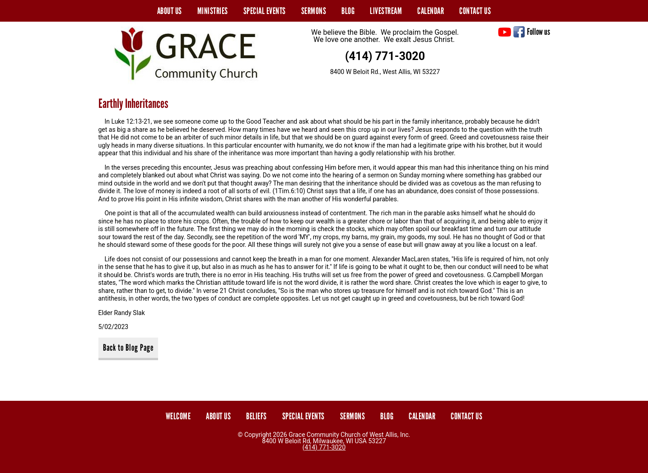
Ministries (212, 10)
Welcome (178, 416)
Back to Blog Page (128, 347)
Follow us (538, 31)
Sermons (313, 10)
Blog (347, 10)
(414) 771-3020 (385, 56)
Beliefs (256, 416)
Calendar (430, 10)
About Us (169, 10)
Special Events (264, 10)
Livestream (386, 10)
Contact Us (475, 10)
